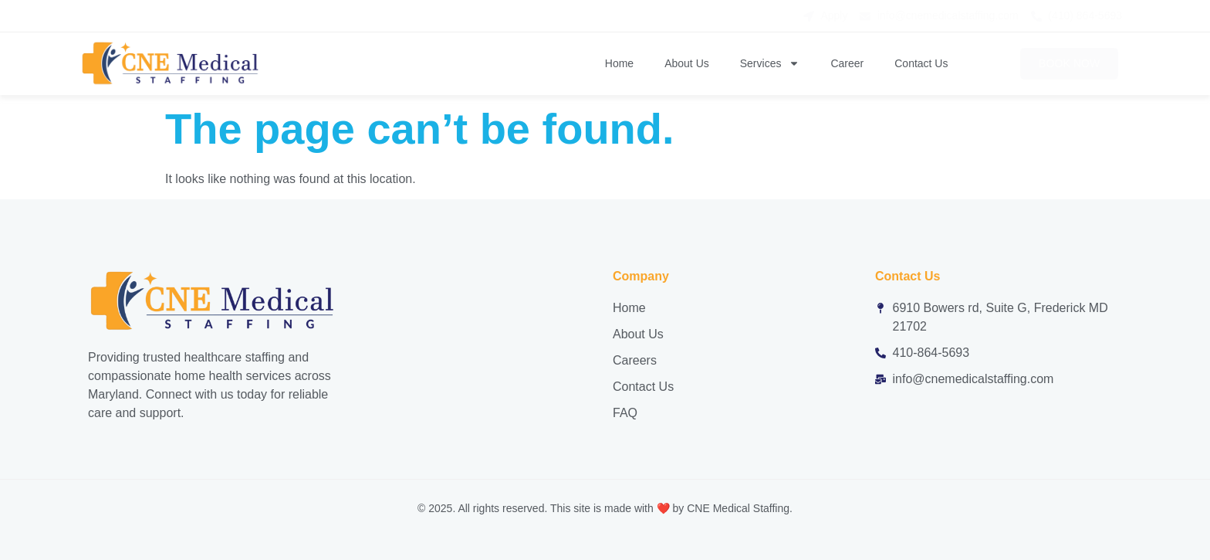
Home (619, 63)
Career (847, 63)
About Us (686, 63)
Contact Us (921, 63)
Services (770, 63)
